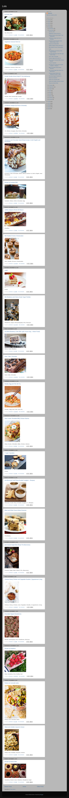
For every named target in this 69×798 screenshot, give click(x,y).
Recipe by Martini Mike (11, 761)
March (50, 95)
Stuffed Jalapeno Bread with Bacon (14, 210)
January (51, 99)
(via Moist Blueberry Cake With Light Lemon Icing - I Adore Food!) (23, 331)
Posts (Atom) (12, 789)
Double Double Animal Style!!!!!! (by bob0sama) (17, 76)
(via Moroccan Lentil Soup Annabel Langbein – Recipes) (20, 480)
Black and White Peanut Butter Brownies (15, 510)
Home (24, 786)
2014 (49, 108)
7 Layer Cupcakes (9, 453)
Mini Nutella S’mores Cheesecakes (14, 235)
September (51, 87)
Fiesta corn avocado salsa (12, 683)
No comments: (21, 35)
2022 (49, 21)
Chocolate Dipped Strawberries (13, 614)
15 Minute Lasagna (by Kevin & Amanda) (16, 105)
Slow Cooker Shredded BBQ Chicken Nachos (17, 418)
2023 (49, 19)
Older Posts (40, 786)
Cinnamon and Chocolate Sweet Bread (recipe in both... (55, 41)
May (50, 92)
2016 (49, 105)
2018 (49, 101)
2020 (49, 25)
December (51, 28)
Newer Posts (8, 786)
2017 (49, 103)
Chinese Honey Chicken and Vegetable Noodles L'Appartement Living (23, 579)
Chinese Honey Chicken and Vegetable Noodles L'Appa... (55, 74)
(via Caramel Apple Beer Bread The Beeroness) (17, 545)
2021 (49, 23)
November (51, 30)
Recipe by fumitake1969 (11, 182)
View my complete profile (52, 15)
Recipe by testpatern (10, 648)
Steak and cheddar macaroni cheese (14, 727)
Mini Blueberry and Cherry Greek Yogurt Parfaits (18, 297)
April (50, 94)
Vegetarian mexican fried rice (12, 41)
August (50, 88)
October (51, 85)
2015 (49, 106)
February (51, 97)
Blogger (41, 794)
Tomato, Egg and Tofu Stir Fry (13, 384)
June (50, 90)
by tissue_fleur (8, 14)
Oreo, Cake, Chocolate (11, 356)
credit (6, 270)
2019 (49, 26)
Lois (4, 6)
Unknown (50, 13)
